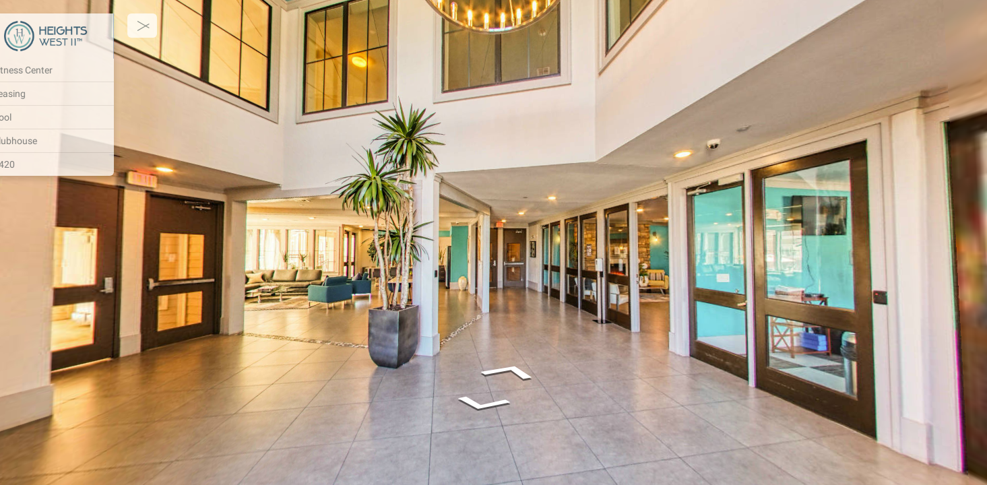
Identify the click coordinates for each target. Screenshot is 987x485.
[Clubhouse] (80, 140)
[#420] (80, 164)
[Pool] (80, 117)
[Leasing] (80, 93)
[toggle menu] (176, 25)
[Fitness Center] (80, 70)
